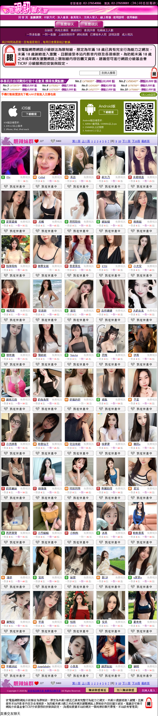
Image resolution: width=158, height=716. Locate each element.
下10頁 (136, 141)
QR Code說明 (148, 94)
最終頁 (145, 141)
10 (119, 141)
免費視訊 (25, 177)
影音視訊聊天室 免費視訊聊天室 (44, 690)
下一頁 (126, 141)
